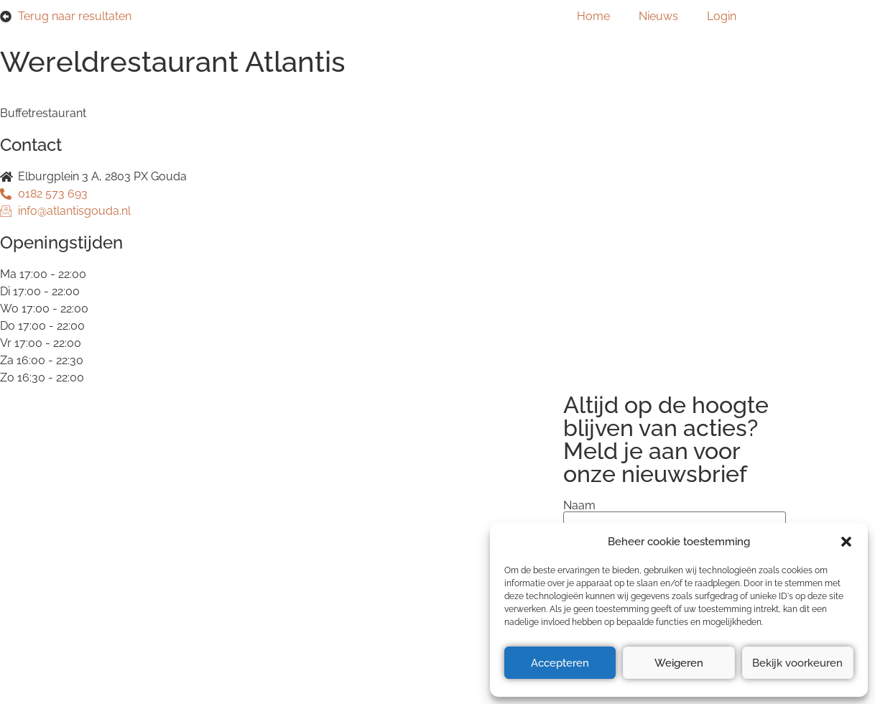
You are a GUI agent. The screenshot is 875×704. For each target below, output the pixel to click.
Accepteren (560, 663)
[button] (846, 541)
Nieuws (658, 16)
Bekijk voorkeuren (797, 663)
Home (593, 16)
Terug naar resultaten (74, 16)
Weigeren (678, 663)
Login (721, 16)
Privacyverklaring (135, 519)
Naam (579, 505)
